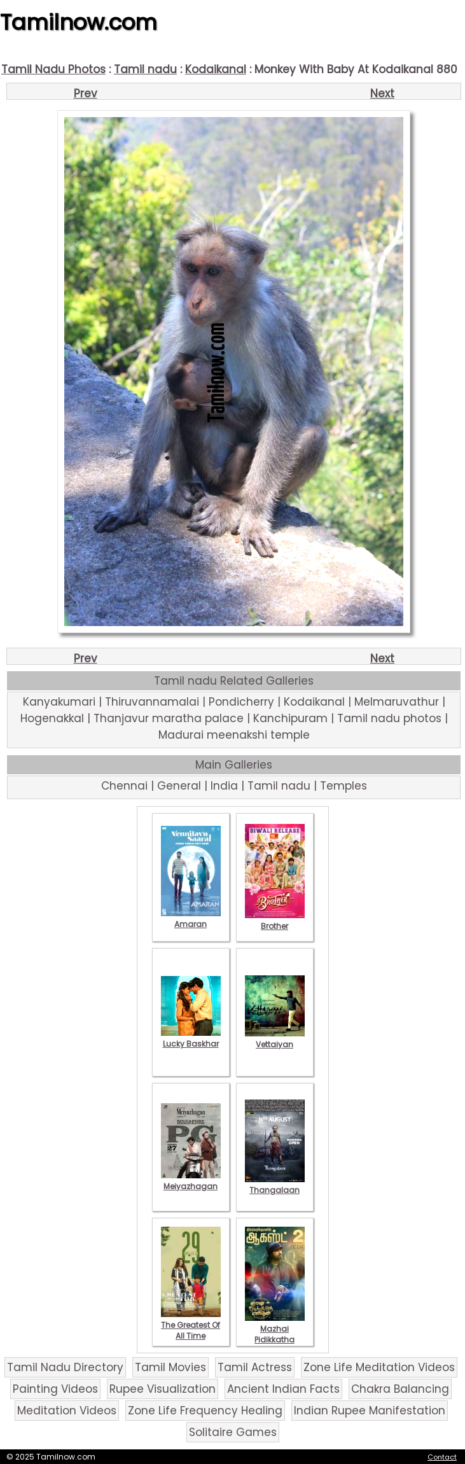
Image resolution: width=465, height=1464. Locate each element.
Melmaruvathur (396, 701)
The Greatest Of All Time (191, 1325)
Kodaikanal (215, 69)
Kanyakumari (59, 701)
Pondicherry (241, 701)
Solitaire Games (233, 1432)
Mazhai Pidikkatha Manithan (275, 1334)
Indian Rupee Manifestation (369, 1410)
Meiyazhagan (191, 1181)
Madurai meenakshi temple (234, 734)
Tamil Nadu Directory (65, 1367)
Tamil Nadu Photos (53, 69)
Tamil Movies (170, 1367)
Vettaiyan (275, 1039)
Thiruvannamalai (152, 701)
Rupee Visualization (162, 1389)
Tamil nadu (145, 69)
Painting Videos (55, 1389)
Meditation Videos (66, 1410)
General (179, 785)
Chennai (124, 785)
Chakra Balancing (400, 1389)
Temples (343, 785)
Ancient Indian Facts (283, 1389)
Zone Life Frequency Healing (205, 1410)
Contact (442, 1457)
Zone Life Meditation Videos (379, 1367)
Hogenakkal (52, 718)
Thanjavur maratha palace (169, 718)
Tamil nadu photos (389, 718)
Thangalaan (275, 1185)
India (224, 785)
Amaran (191, 919)
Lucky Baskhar (191, 1038)
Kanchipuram (290, 718)
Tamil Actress (255, 1367)
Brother (275, 920)
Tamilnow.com (78, 22)
